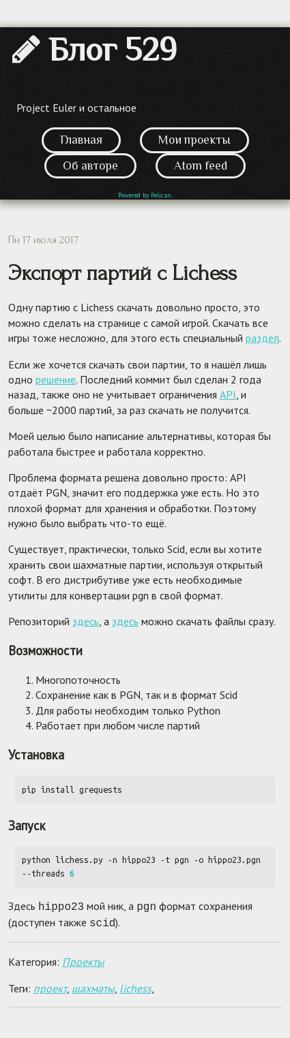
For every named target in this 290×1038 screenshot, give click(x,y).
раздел (262, 338)
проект (50, 985)
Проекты (83, 959)
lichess (135, 985)
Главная (81, 139)
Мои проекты (194, 139)
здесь (85, 621)
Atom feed (200, 165)
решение (55, 379)
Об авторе (90, 165)
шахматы (93, 985)
